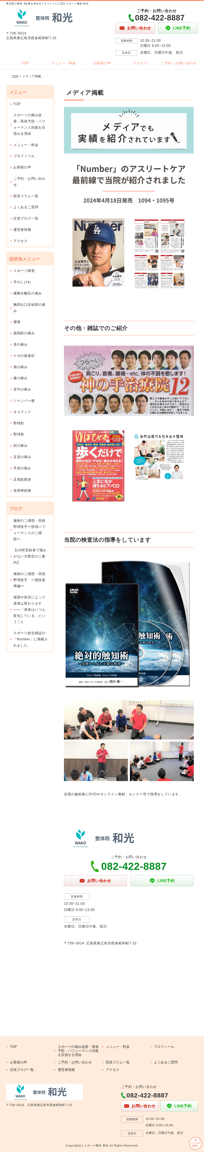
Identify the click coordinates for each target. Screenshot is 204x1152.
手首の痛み (22, 468)
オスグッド (22, 412)
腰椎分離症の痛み (27, 293)
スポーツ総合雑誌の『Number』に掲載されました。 (30, 639)
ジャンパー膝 (24, 400)
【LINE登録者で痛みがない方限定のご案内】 (30, 556)
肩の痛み (20, 367)
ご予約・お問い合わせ (179, 63)
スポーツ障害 (24, 271)
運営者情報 (22, 229)
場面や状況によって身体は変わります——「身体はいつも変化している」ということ (29, 609)
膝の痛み (20, 378)
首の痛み (20, 344)
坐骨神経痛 (22, 490)
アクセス (140, 63)
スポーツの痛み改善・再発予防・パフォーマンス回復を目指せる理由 (29, 124)
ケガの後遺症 (24, 356)
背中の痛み (22, 389)
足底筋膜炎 (22, 479)
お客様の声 (102, 63)
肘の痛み (20, 445)
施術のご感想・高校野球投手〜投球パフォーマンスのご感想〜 (29, 530)
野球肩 (18, 434)
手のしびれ (22, 282)
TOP (25, 63)
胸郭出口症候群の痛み (29, 308)
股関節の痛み (24, 333)
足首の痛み (22, 457)
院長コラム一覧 (25, 196)
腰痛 (17, 322)
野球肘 (18, 423)
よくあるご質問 (25, 207)
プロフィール (24, 156)
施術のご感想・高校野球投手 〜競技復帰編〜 (29, 580)
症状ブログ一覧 (25, 218)
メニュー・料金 (63, 63)
